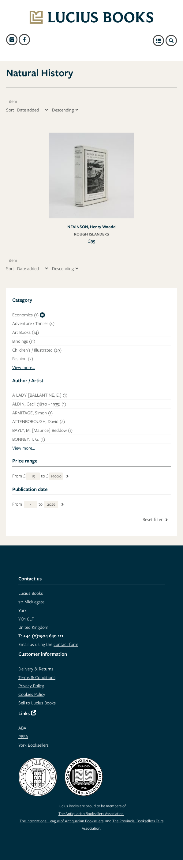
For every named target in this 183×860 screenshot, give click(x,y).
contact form (66, 644)
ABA (22, 728)
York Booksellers (33, 745)
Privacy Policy (31, 685)
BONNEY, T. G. (28, 439)
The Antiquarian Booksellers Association (91, 814)
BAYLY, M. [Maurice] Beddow (42, 430)
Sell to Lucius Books (37, 703)
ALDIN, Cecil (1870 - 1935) (39, 404)
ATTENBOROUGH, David (38, 421)
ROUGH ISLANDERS (91, 234)
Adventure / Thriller (33, 323)
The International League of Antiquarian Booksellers (61, 821)
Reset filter (156, 519)
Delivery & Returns (35, 669)
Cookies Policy (31, 694)
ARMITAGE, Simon (32, 412)
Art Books (25, 332)
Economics (25, 314)
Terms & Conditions (36, 677)
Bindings (23, 341)
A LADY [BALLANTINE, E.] (39, 395)
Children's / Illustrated (37, 350)
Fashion (22, 358)
